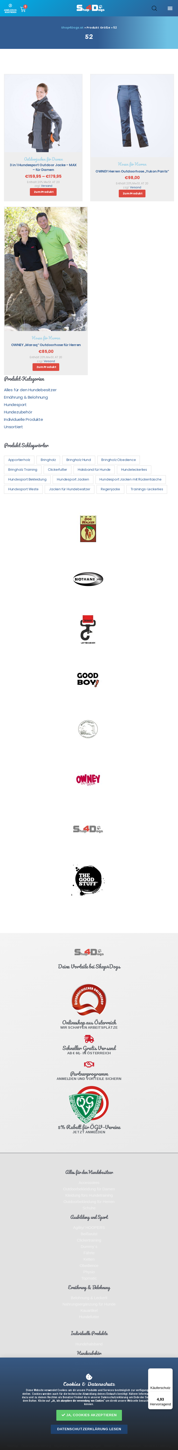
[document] (89, 725)
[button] (89, 1415)
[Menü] (169, 1371)
